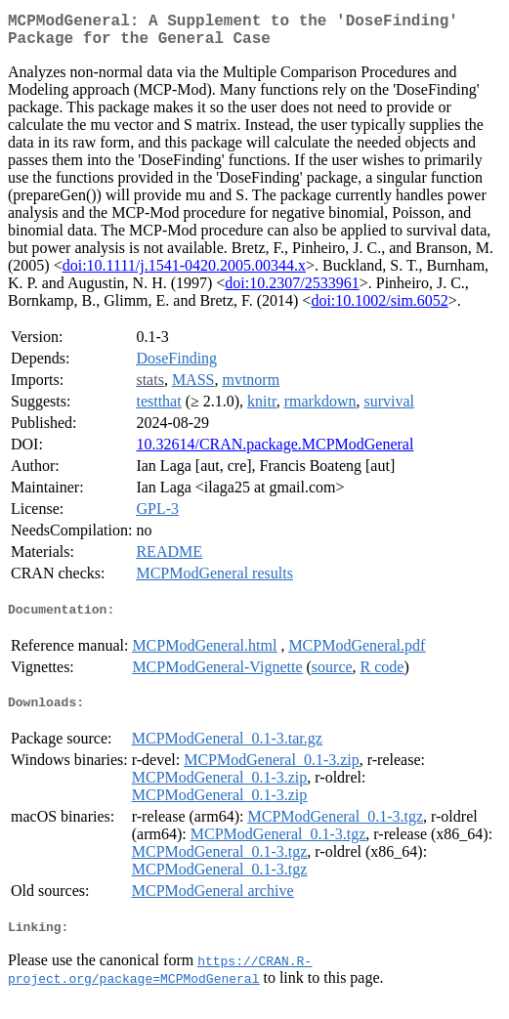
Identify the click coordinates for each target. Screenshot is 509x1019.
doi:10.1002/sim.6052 (379, 308)
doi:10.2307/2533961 (292, 290)
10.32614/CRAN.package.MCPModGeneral (274, 452)
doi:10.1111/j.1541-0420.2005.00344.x (184, 273)
